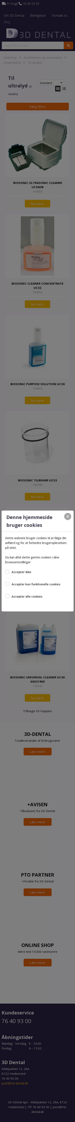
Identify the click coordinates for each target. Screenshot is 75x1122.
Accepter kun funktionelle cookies (36, 584)
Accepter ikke (21, 572)
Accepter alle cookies (27, 596)
